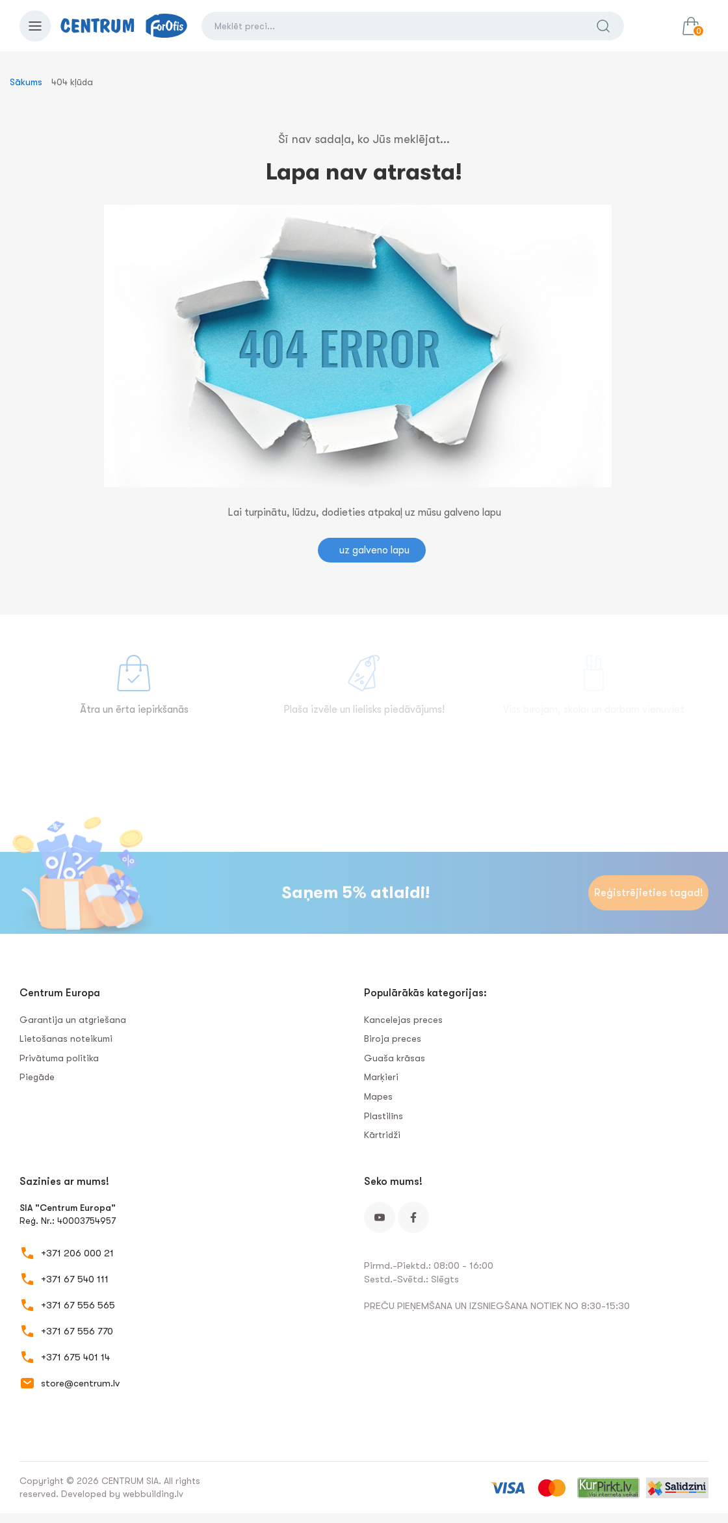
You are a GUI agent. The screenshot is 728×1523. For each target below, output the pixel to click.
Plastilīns (383, 1116)
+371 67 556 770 (77, 1331)
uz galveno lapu (374, 550)
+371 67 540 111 (75, 1279)
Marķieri (381, 1077)
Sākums (26, 82)
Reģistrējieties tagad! (648, 893)
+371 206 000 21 (77, 1253)
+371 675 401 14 (75, 1357)
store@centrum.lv (80, 1383)
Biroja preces (392, 1038)
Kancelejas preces (403, 1019)
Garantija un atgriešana (73, 1019)
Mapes (378, 1096)
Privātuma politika (59, 1058)
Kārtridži (382, 1135)
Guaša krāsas (394, 1058)
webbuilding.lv (153, 1494)
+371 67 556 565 (78, 1305)
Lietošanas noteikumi (66, 1038)
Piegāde (37, 1077)
